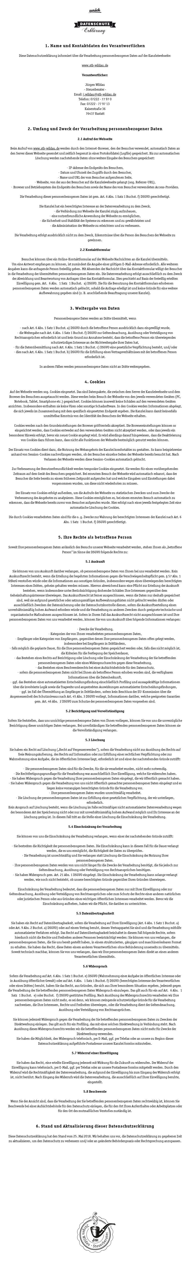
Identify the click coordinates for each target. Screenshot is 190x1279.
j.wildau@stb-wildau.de (99, 94)
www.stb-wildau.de (95, 65)
